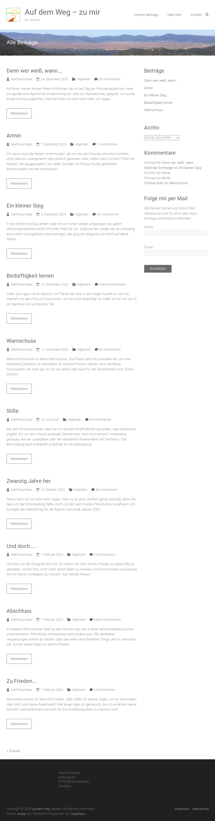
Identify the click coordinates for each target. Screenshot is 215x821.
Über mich (174, 15)
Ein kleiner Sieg (25, 206)
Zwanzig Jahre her (29, 481)
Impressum (181, 809)
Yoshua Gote (153, 183)
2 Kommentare (107, 144)
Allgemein (83, 79)
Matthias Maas (21, 79)
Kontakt (196, 15)
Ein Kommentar (109, 79)
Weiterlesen (19, 113)
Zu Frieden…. (22, 681)
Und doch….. (21, 546)
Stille (13, 411)
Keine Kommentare (112, 284)
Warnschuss (21, 341)
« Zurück (13, 751)
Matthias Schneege (158, 168)
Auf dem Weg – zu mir (62, 12)
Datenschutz (200, 809)
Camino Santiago (146, 15)
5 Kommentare (104, 554)
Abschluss (19, 611)
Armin (14, 135)
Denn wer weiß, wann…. (34, 71)
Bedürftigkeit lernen (30, 276)
